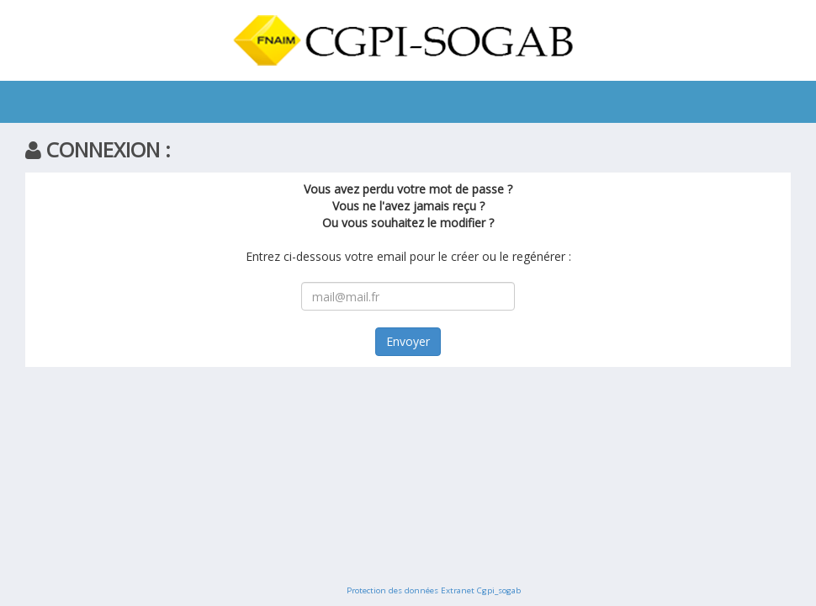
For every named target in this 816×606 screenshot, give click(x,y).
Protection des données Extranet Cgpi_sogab (434, 590)
